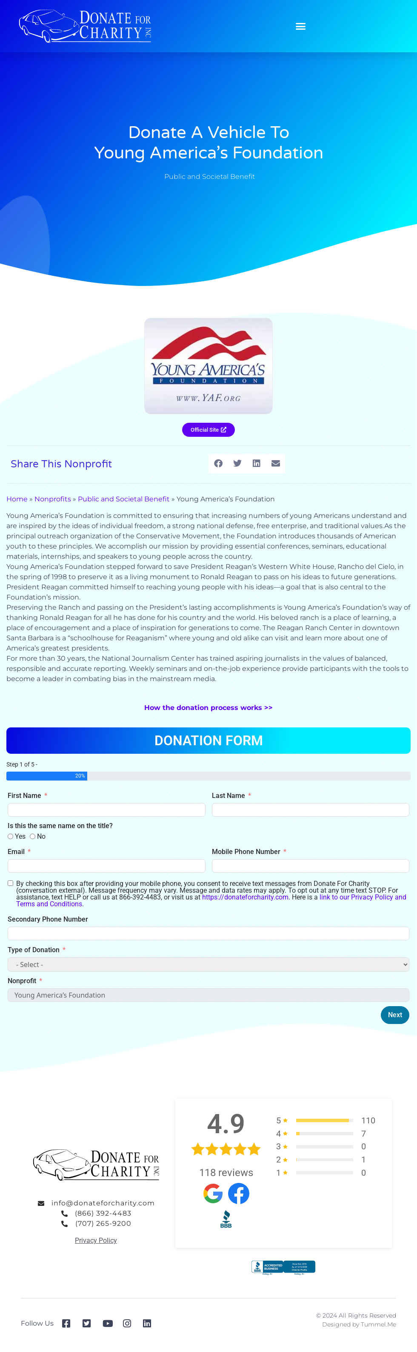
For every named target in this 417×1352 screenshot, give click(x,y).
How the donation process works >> (208, 708)
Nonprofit (22, 981)
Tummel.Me (378, 1324)
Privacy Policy (96, 1240)
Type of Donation (34, 950)
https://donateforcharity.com (245, 897)
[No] (32, 836)
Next (395, 1015)
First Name (24, 796)
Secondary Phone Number (48, 919)
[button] (301, 26)
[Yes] (10, 836)
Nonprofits (52, 499)
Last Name (228, 796)
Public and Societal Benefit (209, 177)
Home (17, 499)
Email (16, 852)
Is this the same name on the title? (60, 826)
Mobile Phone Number (246, 852)
